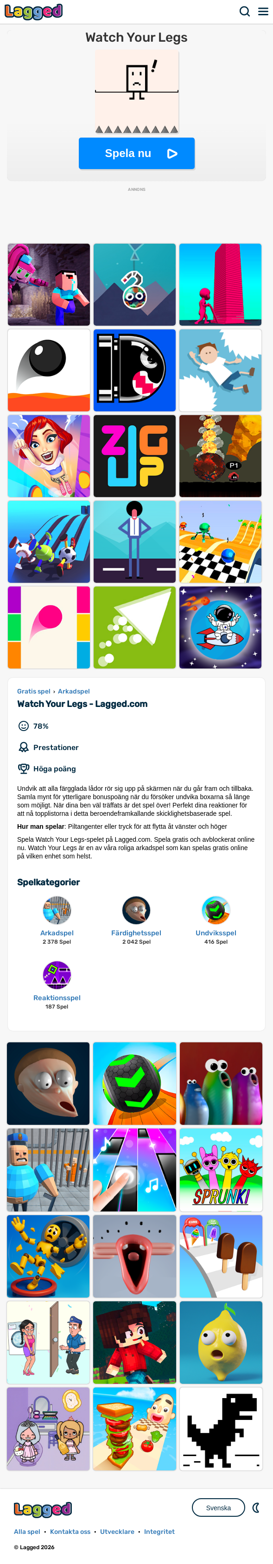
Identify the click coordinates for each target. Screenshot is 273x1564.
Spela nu (128, 153)
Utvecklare (117, 1532)
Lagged (35, 12)
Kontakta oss (70, 1532)
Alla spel (27, 1532)
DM (257, 1507)
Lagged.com (44, 1510)
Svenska (218, 1508)
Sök (245, 11)
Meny (263, 11)
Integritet (159, 1532)
